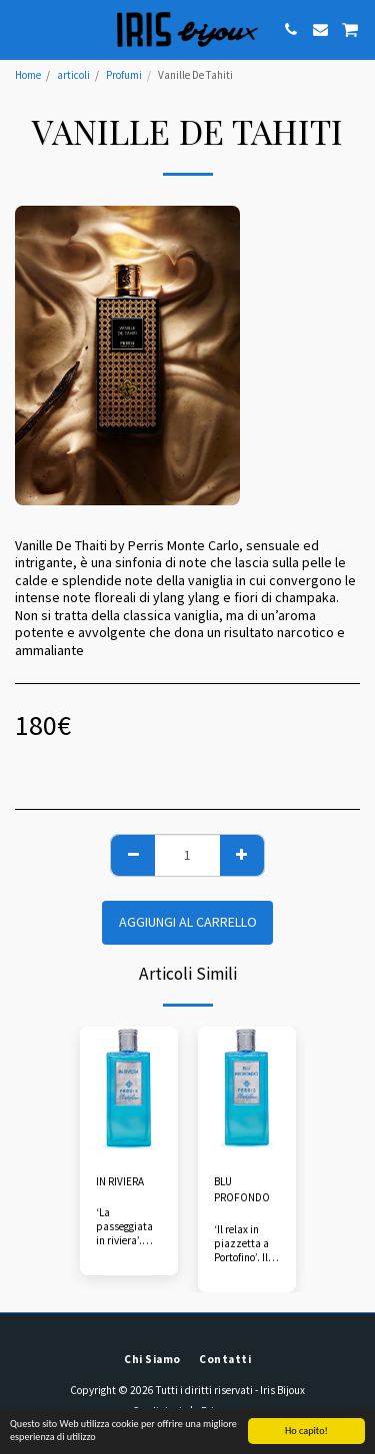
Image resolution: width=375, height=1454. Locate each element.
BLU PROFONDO (242, 1189)
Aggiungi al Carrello (188, 922)
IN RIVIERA (120, 1181)
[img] (129, 1092)
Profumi (124, 75)
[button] (22, 28)
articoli (73, 75)
